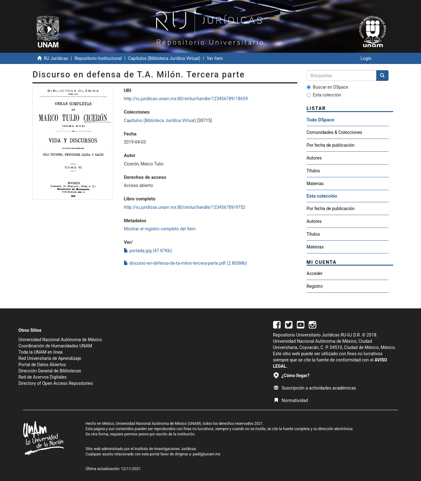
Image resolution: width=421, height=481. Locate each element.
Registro (315, 286)
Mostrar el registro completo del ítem (160, 228)
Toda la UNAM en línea (40, 352)
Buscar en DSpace (327, 87)
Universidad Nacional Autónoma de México (60, 339)
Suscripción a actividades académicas (315, 387)
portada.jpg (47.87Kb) (148, 250)
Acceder (315, 273)
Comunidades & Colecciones (334, 132)
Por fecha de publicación (331, 145)
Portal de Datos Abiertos (42, 364)
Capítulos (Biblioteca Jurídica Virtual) (164, 58)
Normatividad (291, 400)
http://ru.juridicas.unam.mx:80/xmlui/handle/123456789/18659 (186, 98)
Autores (314, 157)
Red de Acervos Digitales (42, 377)
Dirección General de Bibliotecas (49, 370)
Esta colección (324, 94)
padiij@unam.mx (206, 454)
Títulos (313, 170)
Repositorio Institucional (98, 58)
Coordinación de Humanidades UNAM (55, 345)
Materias (315, 183)
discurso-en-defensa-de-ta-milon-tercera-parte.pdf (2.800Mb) (185, 263)
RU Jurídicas (56, 58)
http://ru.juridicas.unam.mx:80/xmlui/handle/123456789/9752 (184, 207)
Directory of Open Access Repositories (55, 383)
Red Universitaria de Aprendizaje (49, 358)
